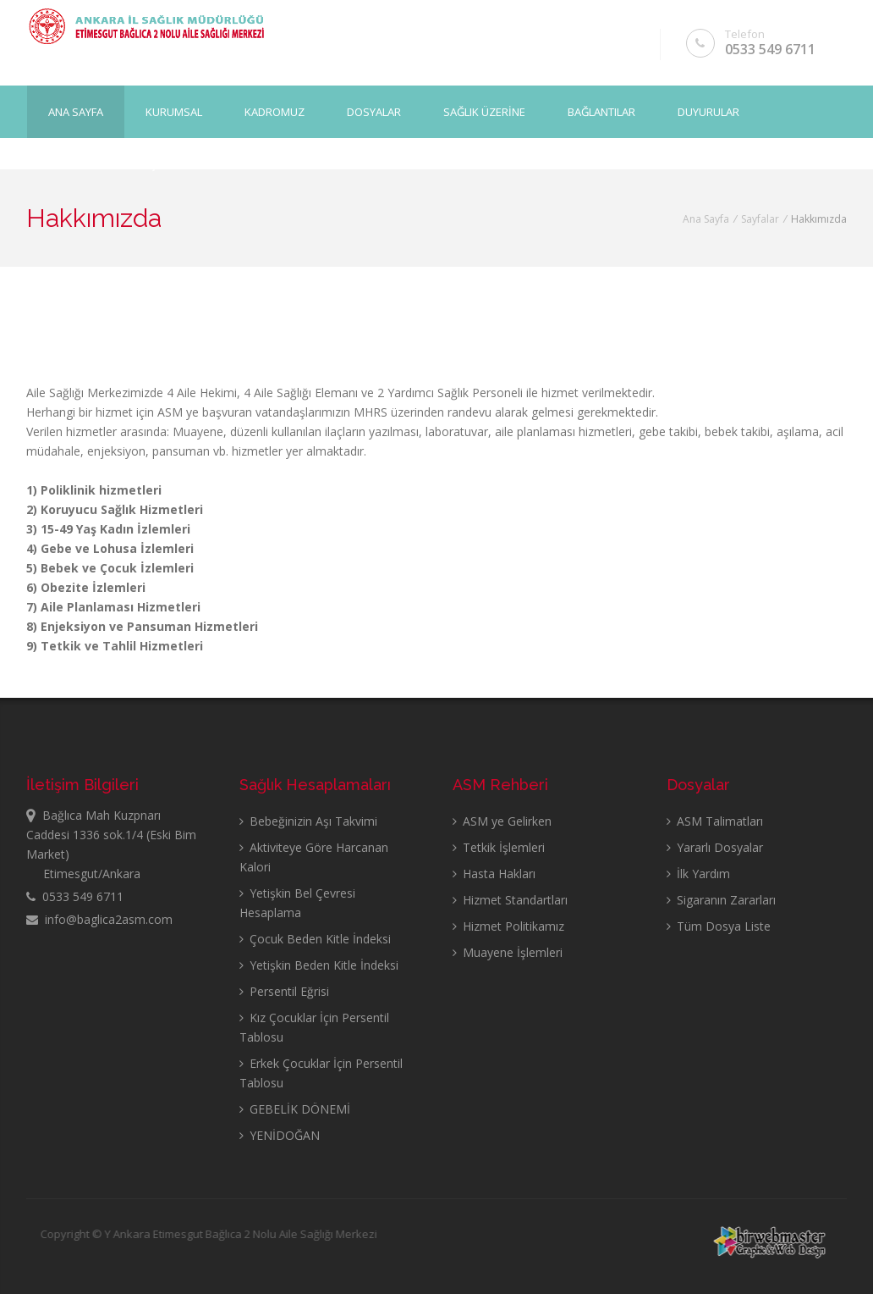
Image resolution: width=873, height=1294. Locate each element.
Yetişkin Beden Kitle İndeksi (318, 965)
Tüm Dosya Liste (719, 926)
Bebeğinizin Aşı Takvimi (308, 821)
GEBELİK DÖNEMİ (294, 1109)
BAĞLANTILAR (601, 111)
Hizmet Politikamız (508, 926)
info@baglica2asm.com (99, 919)
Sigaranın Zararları (721, 900)
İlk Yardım (698, 873)
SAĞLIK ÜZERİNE (484, 111)
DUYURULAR (708, 111)
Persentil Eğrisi (284, 991)
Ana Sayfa (75, 111)
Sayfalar (760, 219)
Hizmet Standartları (510, 900)
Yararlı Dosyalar (715, 847)
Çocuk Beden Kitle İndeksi (315, 939)
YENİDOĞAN (279, 1135)
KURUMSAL (174, 111)
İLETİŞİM (148, 163)
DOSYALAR (374, 111)
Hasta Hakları (494, 873)
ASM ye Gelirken (502, 821)
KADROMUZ (274, 111)
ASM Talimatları (715, 821)
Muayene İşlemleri (508, 952)
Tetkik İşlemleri (499, 847)
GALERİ (66, 163)
